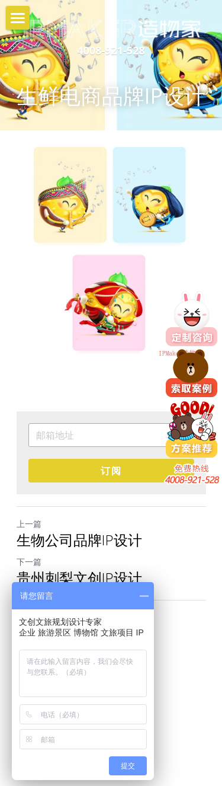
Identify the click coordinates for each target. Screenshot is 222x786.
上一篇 (29, 523)
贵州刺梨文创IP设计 (79, 578)
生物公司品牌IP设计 (79, 540)
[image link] (111, 27)
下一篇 (29, 561)
